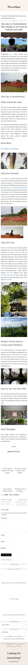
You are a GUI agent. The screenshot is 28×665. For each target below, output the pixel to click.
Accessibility (9, 644)
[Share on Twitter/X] (9, 495)
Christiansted (7, 109)
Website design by (14, 646)
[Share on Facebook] (7, 495)
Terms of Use (19, 644)
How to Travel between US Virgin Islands (7, 471)
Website (3, 548)
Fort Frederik (5, 178)
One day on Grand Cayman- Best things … (21, 471)
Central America (7, 275)
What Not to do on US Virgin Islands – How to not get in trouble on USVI (20, 502)
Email (3, 541)
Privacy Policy (22, 643)
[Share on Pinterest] (11, 495)
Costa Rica (9, 279)
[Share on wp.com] (19, 495)
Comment (4, 518)
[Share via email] (5, 495)
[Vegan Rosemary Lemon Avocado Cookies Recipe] (14, 578)
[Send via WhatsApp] (13, 495)
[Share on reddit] (17, 495)
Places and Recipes (14, 7)
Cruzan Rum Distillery (15, 354)
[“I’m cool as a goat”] (14, 594)
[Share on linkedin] (15, 495)
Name (3, 535)
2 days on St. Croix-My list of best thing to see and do (7, 502)
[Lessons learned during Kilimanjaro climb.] (14, 610)
